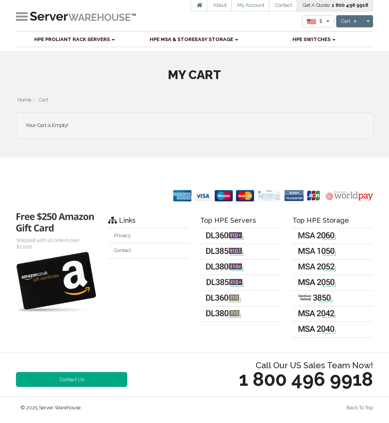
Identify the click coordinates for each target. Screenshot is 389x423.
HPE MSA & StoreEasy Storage (194, 39)
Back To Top (359, 407)
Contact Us (72, 379)
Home (24, 100)
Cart (350, 21)
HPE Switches (314, 39)
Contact (283, 5)
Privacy (122, 235)
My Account (250, 5)
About (220, 5)
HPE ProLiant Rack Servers (74, 39)
